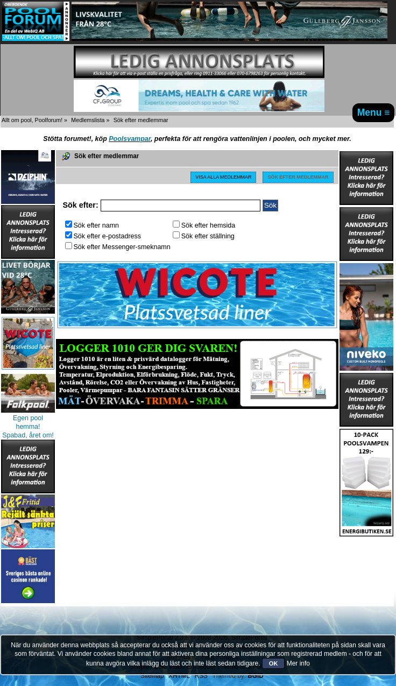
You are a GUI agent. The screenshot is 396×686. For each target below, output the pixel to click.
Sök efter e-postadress (103, 236)
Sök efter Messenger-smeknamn (118, 247)
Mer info (298, 663)
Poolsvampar (130, 139)
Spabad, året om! (28, 435)
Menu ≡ (373, 112)
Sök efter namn (92, 225)
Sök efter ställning (204, 236)
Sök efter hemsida (204, 225)
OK (273, 663)
